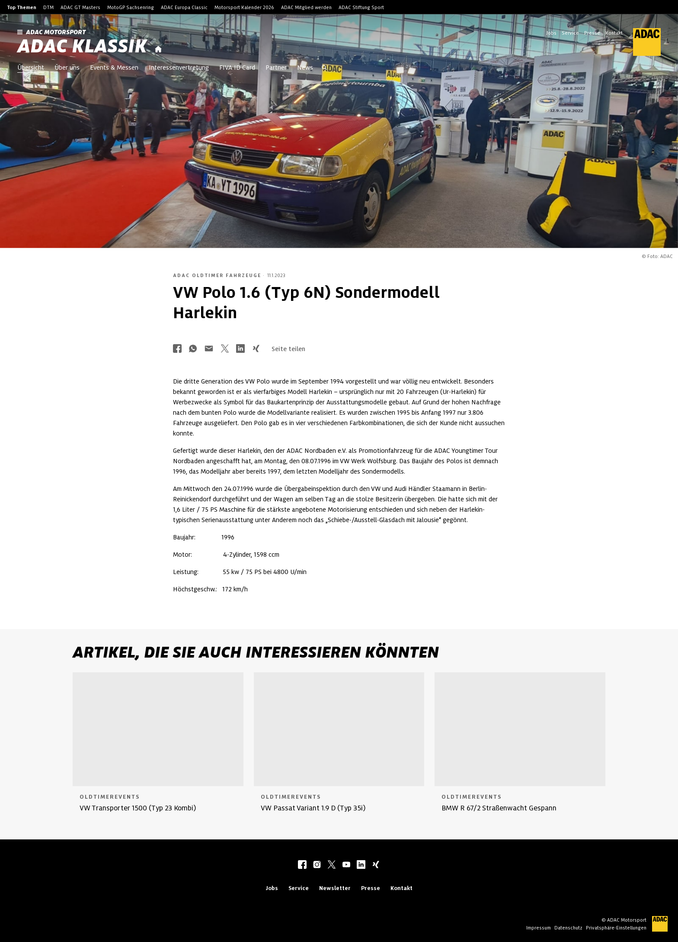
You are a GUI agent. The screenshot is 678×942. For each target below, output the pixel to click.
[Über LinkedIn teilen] (240, 349)
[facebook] (302, 865)
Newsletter (335, 888)
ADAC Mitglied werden (306, 7)
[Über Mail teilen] (209, 349)
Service (570, 33)
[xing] (375, 865)
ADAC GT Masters (80, 7)
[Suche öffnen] (324, 68)
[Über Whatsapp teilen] (193, 349)
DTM (48, 7)
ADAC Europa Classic (184, 7)
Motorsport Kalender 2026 (244, 7)
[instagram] (317, 865)
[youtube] (346, 865)
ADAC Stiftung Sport (361, 7)
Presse (592, 33)
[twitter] (331, 865)
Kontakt (614, 33)
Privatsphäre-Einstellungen (616, 928)
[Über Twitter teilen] (225, 349)
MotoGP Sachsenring (130, 7)
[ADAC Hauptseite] (642, 42)
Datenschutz (568, 928)
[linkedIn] (361, 865)
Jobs (551, 33)
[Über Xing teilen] (256, 349)
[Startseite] (158, 49)
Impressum (538, 928)
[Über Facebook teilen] (177, 349)
